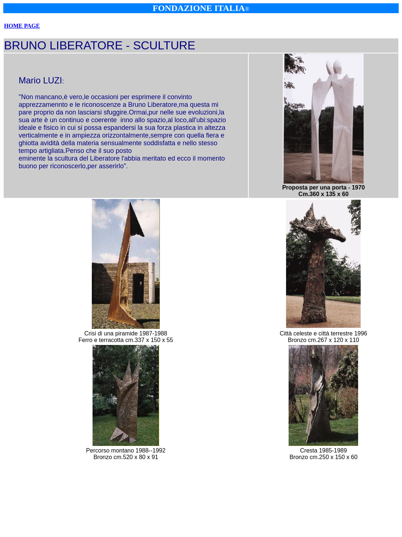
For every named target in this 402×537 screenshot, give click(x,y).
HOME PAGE (22, 26)
